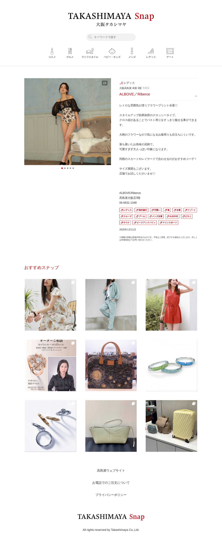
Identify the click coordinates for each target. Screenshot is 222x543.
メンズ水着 (157, 216)
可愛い (157, 210)
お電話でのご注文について (111, 482)
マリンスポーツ (169, 222)
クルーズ (127, 216)
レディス (127, 210)
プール (142, 216)
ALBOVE (173, 216)
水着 (178, 210)
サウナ (126, 222)
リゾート (191, 210)
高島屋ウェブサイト (111, 470)
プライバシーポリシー (111, 495)
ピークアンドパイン (146, 222)
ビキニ (188, 216)
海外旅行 (143, 210)
